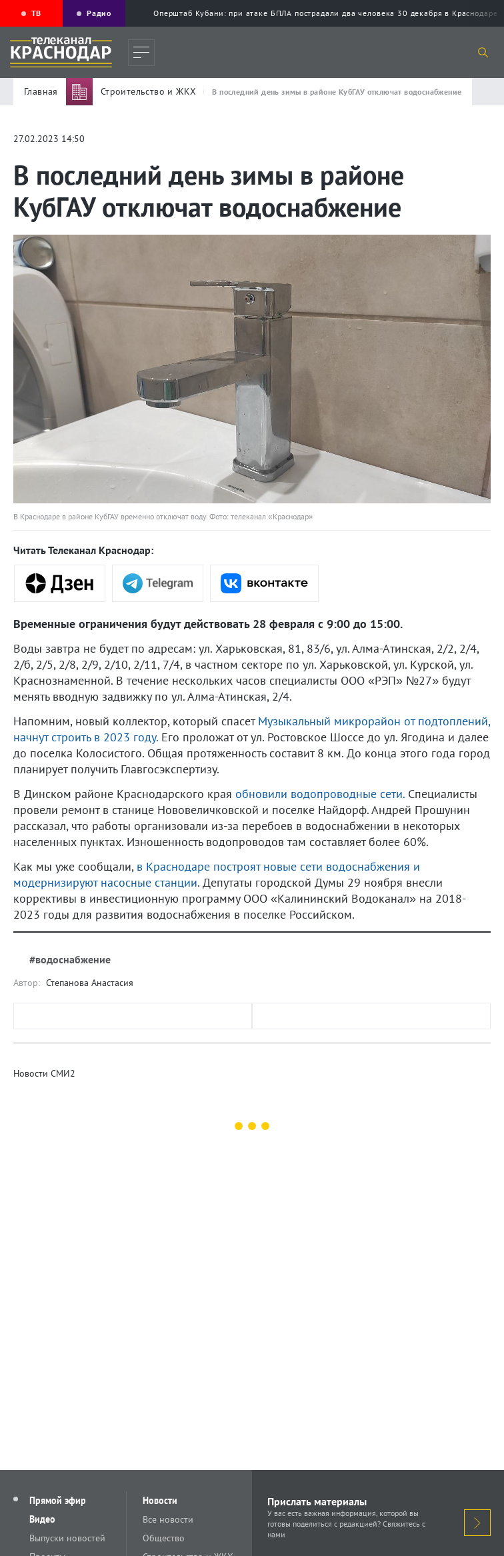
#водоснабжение (70, 959)
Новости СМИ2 (44, 1073)
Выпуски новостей (67, 1538)
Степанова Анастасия (89, 983)
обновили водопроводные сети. (320, 793)
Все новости (168, 1519)
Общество (164, 1538)
